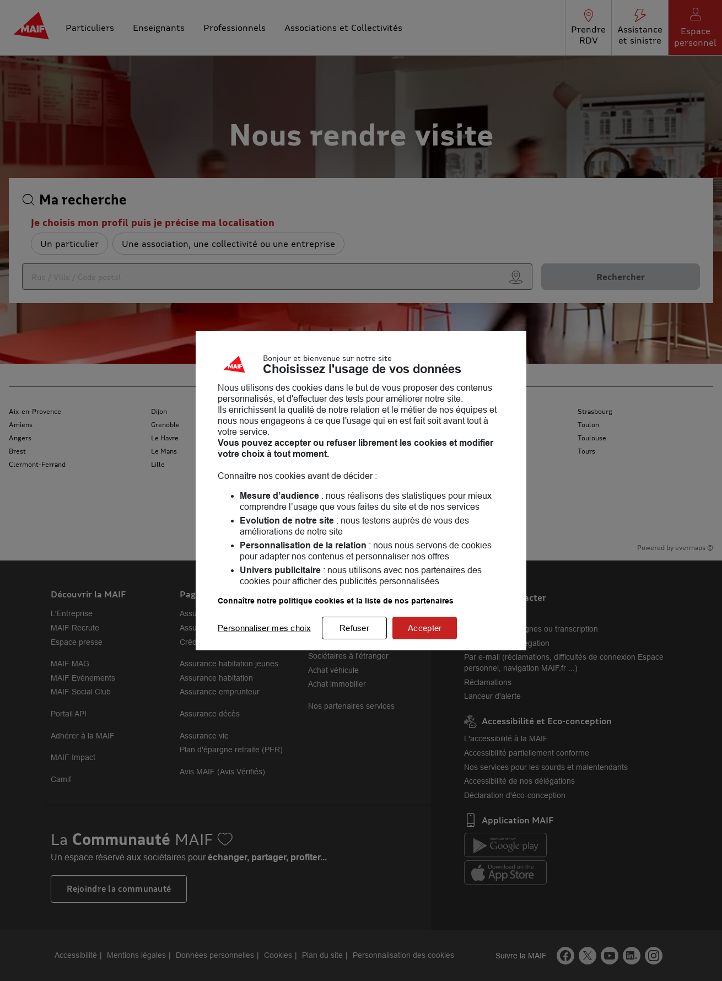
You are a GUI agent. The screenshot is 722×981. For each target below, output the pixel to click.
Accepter (424, 628)
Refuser (354, 628)
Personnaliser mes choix (264, 628)
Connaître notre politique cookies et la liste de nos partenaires (336, 600)
